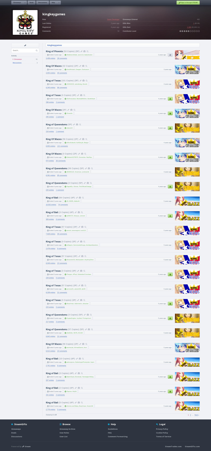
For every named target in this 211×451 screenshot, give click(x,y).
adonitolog (78, 84)
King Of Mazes (54, 65)
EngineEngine (71, 318)
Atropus (76, 216)
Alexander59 (71, 259)
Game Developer (113, 19)
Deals (32, 2)
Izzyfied (79, 318)
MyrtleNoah (91, 98)
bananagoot (76, 230)
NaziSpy (89, 157)
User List (64, 436)
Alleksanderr (80, 259)
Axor (85, 347)
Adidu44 (76, 201)
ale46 (83, 289)
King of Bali (52, 197)
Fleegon (69, 274)
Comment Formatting (118, 436)
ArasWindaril (71, 69)
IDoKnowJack (71, 98)
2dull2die (70, 333)
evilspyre (69, 245)
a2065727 (70, 216)
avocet (69, 230)
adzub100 (77, 289)
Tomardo (69, 113)
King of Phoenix (54, 51)
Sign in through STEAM (188, 3)
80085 (71, 201)
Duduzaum (85, 69)
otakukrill (69, 128)
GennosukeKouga (79, 245)
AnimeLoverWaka (72, 406)
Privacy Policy (162, 429)
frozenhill (90, 406)
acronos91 (70, 289)
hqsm (92, 362)
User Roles (64, 433)
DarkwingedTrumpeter (82, 362)
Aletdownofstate (72, 55)
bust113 (83, 230)
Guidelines (113, 429)
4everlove (78, 172)
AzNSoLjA (79, 142)
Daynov (69, 391)
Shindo (76, 186)
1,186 (189, 27)
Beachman (70, 303)
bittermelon (78, 303)
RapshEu (70, 186)
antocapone (70, 362)
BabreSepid (70, 377)
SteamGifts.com (192, 446)
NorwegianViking (87, 377)
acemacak (70, 347)
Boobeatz (78, 377)
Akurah (84, 84)
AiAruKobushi (71, 142)
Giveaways (17, 2)
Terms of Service (163, 436)
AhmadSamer (78, 347)
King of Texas (53, 80)
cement (82, 216)
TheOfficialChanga (85, 186)
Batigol (86, 142)
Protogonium (87, 318)
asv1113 (81, 55)
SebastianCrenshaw (84, 274)
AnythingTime (89, 259)
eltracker (85, 303)
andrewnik (85, 172)
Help (53, 2)
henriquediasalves (92, 245)
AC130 (80, 333)
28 (67, 201)
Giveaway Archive (67, 429)
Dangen (78, 69)
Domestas (82, 157)
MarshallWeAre (82, 98)
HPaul (75, 274)
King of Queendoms (56, 124)
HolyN (74, 391)
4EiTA (75, 333)
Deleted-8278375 (72, 157)
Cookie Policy (162, 433)
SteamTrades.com (173, 446)
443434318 (70, 84)
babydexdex (88, 55)
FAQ (110, 433)
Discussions (42, 2)
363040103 (70, 172)
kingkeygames (54, 45)
